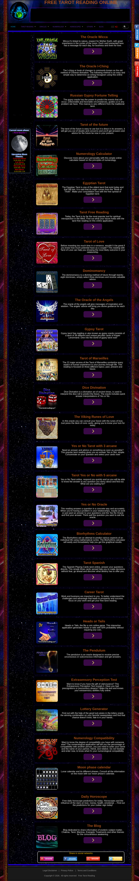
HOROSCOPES (75, 26)
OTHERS (90, 26)
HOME (13, 26)
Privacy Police (67, 870)
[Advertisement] (80, 6)
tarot (67, 129)
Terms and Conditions (86, 870)
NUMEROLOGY (58, 26)
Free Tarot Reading (86, 876)
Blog (101, 26)
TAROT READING (27, 26)
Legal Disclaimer (50, 870)
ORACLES (43, 26)
